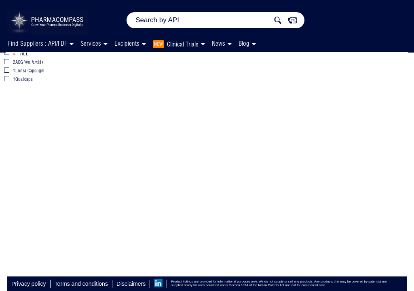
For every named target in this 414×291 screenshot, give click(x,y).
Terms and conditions (81, 283)
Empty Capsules (109, 60)
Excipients (44, 60)
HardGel (170, 60)
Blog (244, 43)
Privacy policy (28, 283)
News (218, 43)
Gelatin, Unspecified (238, 60)
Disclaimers (131, 283)
